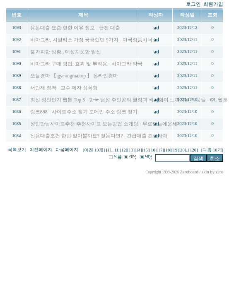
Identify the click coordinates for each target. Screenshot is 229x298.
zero (219, 172)
